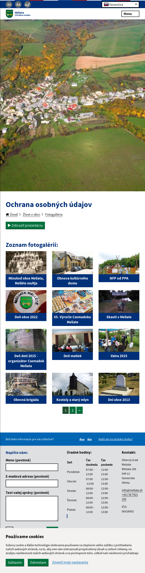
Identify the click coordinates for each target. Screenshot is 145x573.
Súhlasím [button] (15, 562)
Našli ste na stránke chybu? (116, 439)
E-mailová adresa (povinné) (27, 476)
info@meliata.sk (132, 490)
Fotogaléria (53, 214)
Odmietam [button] (38, 562)
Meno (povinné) (18, 460)
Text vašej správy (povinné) (27, 492)
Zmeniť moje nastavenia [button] (70, 562)
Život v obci (31, 214)
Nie (90, 439)
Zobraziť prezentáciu (25, 225)
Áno (82, 439)
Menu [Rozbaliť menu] (130, 14)
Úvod (12, 214)
